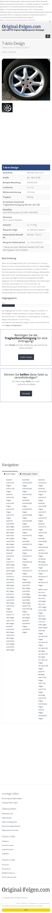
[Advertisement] (25, 139)
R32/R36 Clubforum (8, 873)
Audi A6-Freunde (7, 849)
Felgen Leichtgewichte (13, 325)
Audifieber (5, 854)
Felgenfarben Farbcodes (10, 830)
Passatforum (6, 869)
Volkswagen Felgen (28, 474)
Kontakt (26, 393)
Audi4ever (5, 841)
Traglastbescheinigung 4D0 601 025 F (21, 204)
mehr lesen (26, 357)
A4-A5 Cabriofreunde (9, 877)
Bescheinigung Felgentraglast (12, 798)
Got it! (26, 910)
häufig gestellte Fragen (10, 803)
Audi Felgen (10, 474)
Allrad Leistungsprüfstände (11, 826)
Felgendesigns (7, 818)
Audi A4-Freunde (7, 845)
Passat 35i (5, 865)
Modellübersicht (7, 814)
